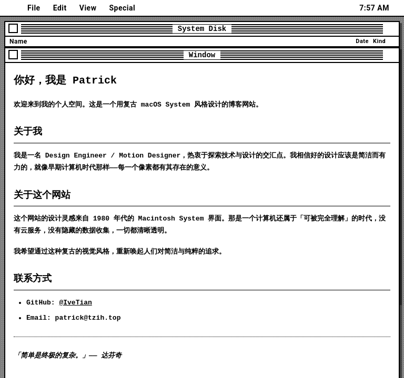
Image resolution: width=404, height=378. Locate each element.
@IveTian (75, 303)
